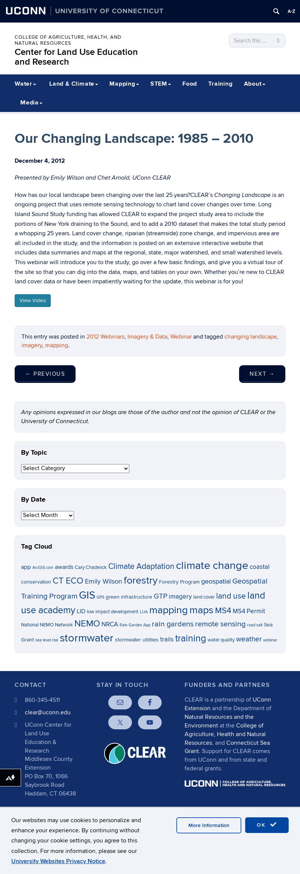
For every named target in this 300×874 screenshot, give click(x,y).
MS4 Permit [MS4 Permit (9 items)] (249, 611)
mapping (56, 345)
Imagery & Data (147, 336)
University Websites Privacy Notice (58, 861)
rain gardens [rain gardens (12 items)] (173, 624)
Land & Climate (73, 84)
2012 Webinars (105, 336)
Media (31, 102)
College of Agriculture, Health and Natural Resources (225, 734)
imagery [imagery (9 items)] (180, 596)
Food (189, 84)
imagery (31, 345)
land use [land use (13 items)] (231, 596)
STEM (160, 84)
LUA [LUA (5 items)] (144, 611)
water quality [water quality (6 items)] (221, 640)
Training (220, 84)
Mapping (124, 84)
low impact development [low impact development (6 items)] (112, 612)
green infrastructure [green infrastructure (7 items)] (129, 597)
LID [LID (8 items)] (81, 611)
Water (25, 84)
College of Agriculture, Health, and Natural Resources (68, 40)
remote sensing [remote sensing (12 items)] (220, 624)
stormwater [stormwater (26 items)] (87, 638)
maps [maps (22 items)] (201, 610)
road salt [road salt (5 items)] (254, 625)
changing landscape (250, 336)
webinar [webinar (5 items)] (270, 640)
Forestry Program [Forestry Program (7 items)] (179, 582)
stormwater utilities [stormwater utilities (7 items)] (137, 640)
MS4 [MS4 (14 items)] (223, 610)
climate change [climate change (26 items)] (212, 565)
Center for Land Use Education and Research (76, 57)
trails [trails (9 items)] (167, 639)
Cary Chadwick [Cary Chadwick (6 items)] (91, 567)
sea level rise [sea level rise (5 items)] (46, 640)
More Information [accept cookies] (208, 825)
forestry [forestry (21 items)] (141, 581)
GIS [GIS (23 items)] (87, 595)
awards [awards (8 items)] (64, 567)
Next (262, 373)
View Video (33, 300)
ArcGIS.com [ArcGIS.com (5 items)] (42, 567)
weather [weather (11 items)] (249, 639)
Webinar (181, 336)
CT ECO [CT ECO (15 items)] (68, 581)
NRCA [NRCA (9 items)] (110, 624)
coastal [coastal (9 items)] (260, 567)
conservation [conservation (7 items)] (36, 582)
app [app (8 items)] (26, 567)
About (254, 84)
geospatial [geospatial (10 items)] (216, 581)
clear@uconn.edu (48, 712)
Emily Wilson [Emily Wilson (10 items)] (103, 581)
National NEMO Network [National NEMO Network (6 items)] (47, 625)
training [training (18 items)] (190, 638)
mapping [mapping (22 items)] (168, 610)
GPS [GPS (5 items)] (100, 597)
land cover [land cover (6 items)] (204, 597)
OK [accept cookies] (267, 824)
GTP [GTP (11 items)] (160, 596)
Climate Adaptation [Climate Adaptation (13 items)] (141, 566)
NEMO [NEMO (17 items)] (87, 623)
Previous (45, 373)
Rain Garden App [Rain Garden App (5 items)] (135, 625)
